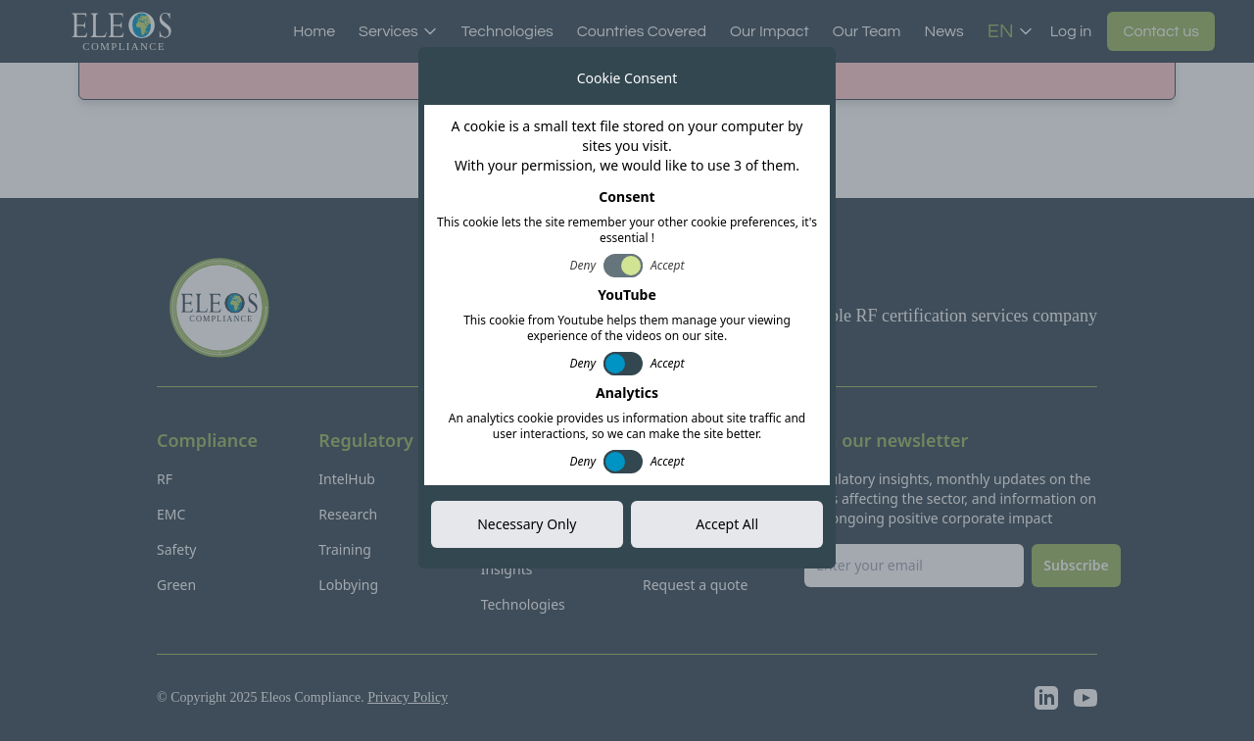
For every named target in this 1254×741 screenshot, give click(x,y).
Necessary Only (526, 524)
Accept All (727, 524)
